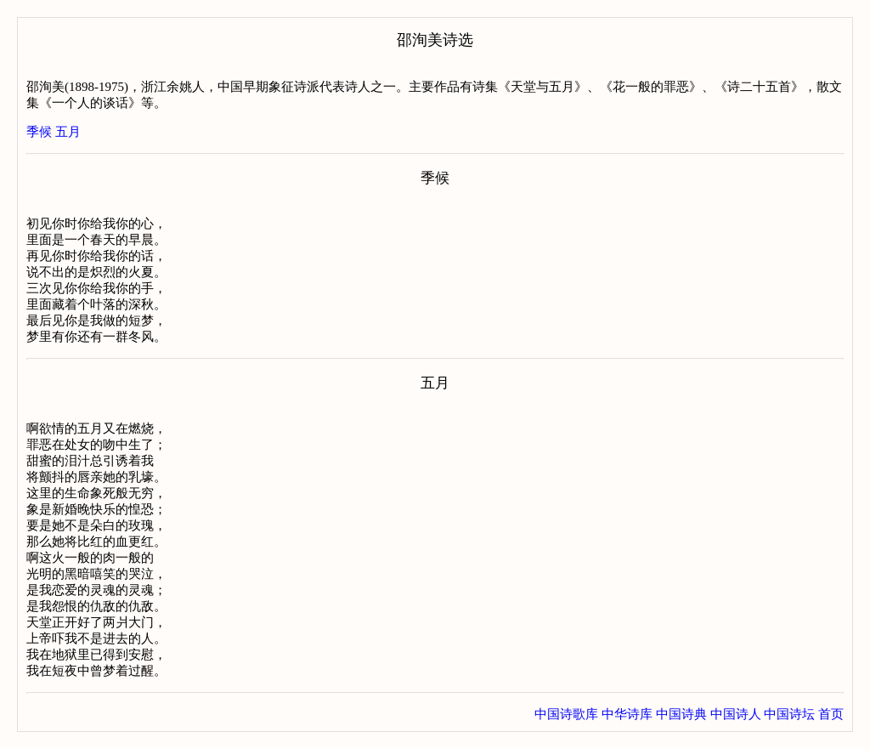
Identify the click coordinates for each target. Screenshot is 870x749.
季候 (39, 132)
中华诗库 (627, 714)
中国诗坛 (789, 714)
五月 (68, 132)
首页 (831, 714)
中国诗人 (735, 714)
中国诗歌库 (566, 714)
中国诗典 (681, 714)
